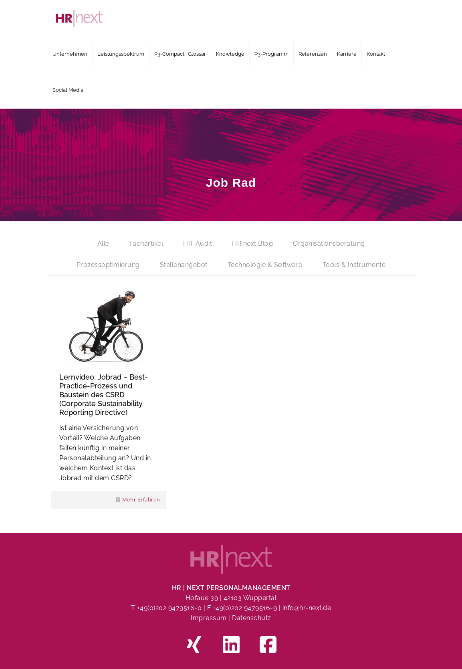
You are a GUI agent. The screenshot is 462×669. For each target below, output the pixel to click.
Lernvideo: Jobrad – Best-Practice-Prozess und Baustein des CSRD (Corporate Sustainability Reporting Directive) (103, 394)
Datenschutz (251, 618)
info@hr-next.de (306, 608)
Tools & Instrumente (354, 265)
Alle (103, 243)
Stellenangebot (184, 265)
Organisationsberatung (329, 243)
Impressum (209, 618)
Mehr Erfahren (141, 500)
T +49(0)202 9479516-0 (167, 608)
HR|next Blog (252, 243)
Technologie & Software (265, 265)
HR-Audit (197, 243)
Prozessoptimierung (108, 265)
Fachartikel (146, 243)
